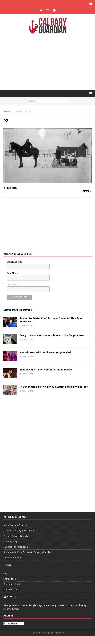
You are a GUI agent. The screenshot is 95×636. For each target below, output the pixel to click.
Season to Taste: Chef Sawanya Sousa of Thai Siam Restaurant (51, 319)
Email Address (14, 261)
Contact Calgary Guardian (16, 536)
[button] (90, 3)
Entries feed (9, 578)
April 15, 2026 (28, 390)
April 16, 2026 (28, 373)
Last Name (12, 284)
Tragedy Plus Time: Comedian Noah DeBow (46, 369)
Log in (6, 573)
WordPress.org (11, 589)
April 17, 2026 (28, 356)
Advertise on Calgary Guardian (19, 530)
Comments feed (11, 584)
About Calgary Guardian (15, 525)
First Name (12, 273)
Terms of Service (12, 557)
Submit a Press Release (15, 546)
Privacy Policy (10, 541)
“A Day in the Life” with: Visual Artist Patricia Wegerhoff (54, 386)
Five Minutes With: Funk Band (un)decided (45, 352)
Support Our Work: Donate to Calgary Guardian (27, 552)
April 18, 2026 (28, 339)
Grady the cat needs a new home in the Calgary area (52, 335)
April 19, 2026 (28, 325)
